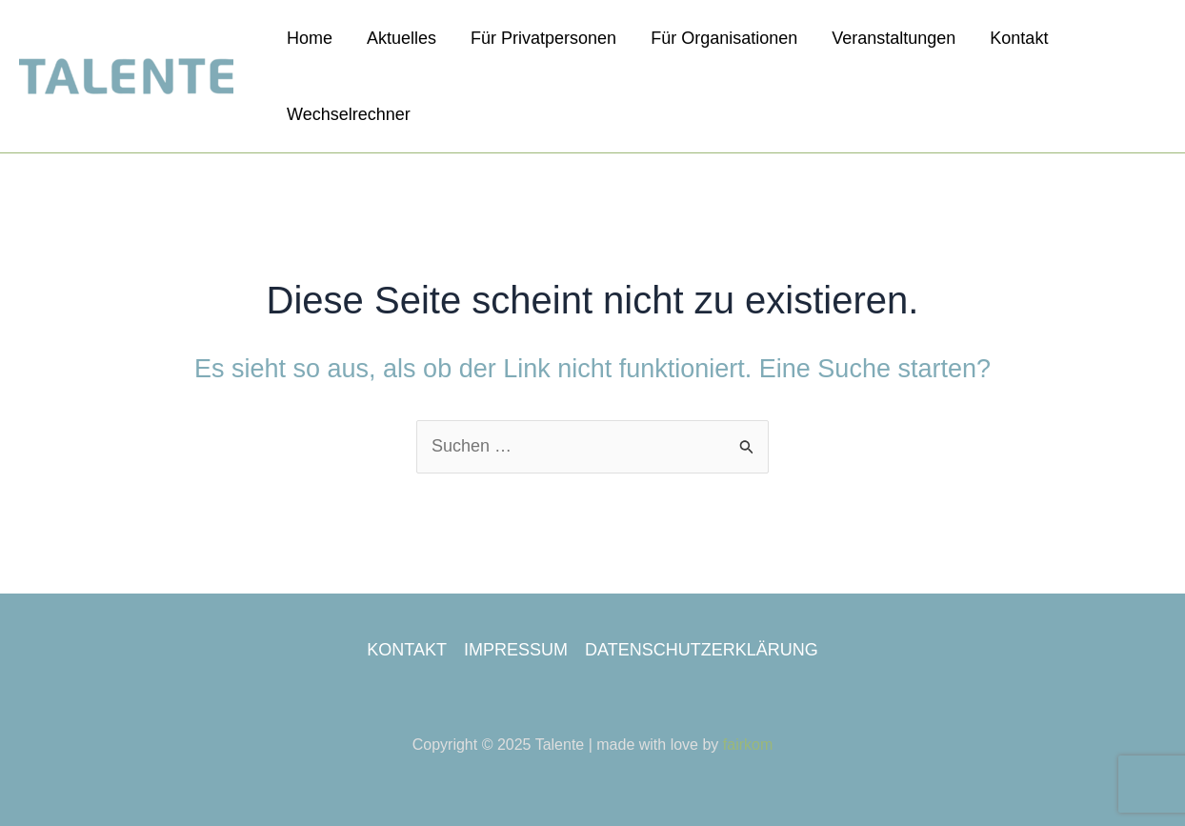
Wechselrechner (349, 114)
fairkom (748, 744)
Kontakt (1019, 38)
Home (309, 38)
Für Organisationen (724, 38)
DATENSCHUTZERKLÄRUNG (701, 649)
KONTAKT (407, 649)
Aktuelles (401, 38)
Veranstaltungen (893, 38)
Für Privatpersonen (543, 38)
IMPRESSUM (516, 649)
